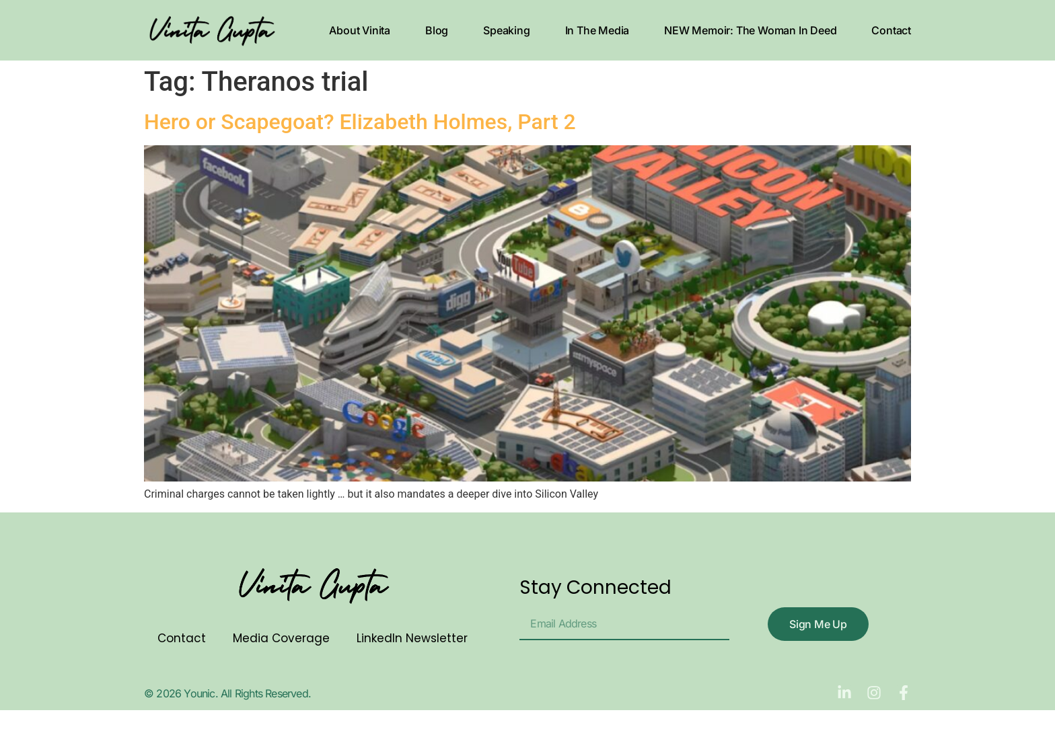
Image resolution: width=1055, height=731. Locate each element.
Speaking (506, 30)
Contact (891, 30)
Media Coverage (281, 638)
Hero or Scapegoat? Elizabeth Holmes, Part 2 (360, 121)
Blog (436, 30)
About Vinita (359, 30)
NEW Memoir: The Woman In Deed (750, 30)
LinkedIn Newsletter (412, 638)
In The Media (597, 30)
